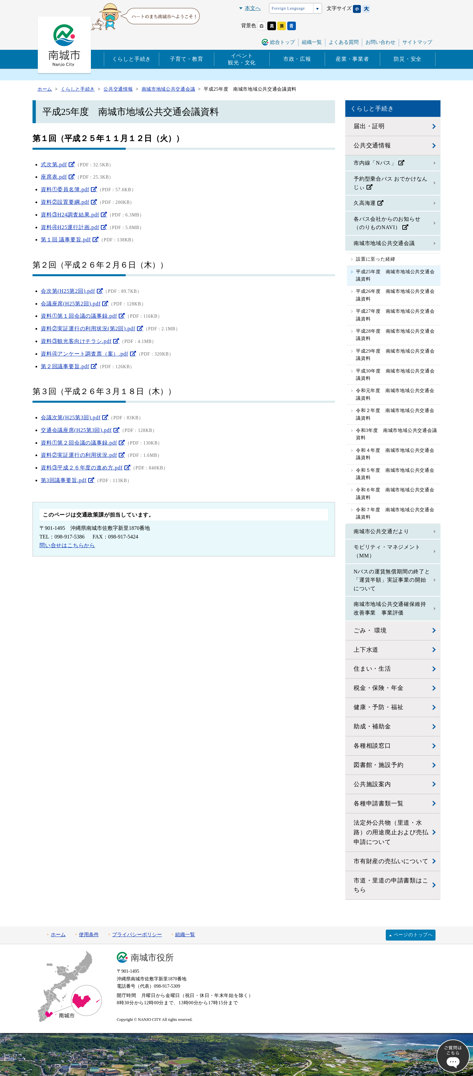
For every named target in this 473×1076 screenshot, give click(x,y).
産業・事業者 (352, 59)
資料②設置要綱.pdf (65, 202)
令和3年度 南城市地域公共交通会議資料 (396, 434)
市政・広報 (297, 59)
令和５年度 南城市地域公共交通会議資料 (395, 474)
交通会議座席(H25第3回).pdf (76, 430)
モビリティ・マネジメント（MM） (387, 551)
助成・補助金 (372, 726)
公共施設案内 (372, 784)
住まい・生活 (372, 668)
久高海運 (365, 203)
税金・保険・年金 (378, 688)
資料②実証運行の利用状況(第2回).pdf (88, 328)
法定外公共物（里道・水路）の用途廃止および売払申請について (391, 832)
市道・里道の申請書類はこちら (391, 885)
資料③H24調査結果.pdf (70, 214)
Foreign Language (288, 8)
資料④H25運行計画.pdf (70, 227)
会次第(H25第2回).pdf (68, 291)
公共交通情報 (372, 145)
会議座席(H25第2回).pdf (71, 303)
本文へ (253, 8)
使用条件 (89, 934)
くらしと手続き (131, 59)
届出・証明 (369, 126)
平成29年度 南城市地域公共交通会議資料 (395, 355)
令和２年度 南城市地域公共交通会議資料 (395, 414)
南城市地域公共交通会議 (384, 243)
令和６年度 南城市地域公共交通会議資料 (395, 493)
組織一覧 (312, 42)
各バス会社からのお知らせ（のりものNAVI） (387, 223)
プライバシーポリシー (137, 934)
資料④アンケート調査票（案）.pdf (84, 354)
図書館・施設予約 (378, 765)
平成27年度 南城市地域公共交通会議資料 (395, 315)
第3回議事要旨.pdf (64, 480)
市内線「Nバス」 (375, 163)
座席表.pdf (54, 177)
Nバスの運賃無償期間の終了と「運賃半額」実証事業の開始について (392, 580)
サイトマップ (417, 42)
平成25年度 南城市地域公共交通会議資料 (395, 275)
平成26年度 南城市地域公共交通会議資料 (395, 295)
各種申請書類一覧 (378, 803)
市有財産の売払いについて (391, 861)
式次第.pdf (54, 164)
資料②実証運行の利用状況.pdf (79, 455)
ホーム (58, 934)
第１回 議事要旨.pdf (66, 239)
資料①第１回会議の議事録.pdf (79, 316)
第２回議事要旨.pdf (65, 366)
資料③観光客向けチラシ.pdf (76, 341)
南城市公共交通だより (381, 531)
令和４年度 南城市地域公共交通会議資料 (395, 454)
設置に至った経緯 (375, 259)
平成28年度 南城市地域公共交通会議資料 (395, 335)
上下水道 (366, 649)
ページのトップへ (413, 934)
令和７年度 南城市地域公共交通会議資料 (395, 513)
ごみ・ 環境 (370, 630)
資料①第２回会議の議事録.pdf (79, 443)
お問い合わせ (380, 42)
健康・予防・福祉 (378, 707)
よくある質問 (344, 42)
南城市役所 (152, 957)
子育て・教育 (186, 59)
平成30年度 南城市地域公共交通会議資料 (395, 375)
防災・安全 (408, 59)
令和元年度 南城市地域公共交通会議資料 (395, 394)
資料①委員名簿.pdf (65, 189)
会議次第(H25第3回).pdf (71, 417)
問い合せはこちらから (67, 545)
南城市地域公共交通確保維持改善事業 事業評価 (390, 608)
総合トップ (282, 42)
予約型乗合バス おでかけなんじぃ (391, 183)
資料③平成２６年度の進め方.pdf (82, 467)
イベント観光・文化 (242, 59)
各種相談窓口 (372, 745)
